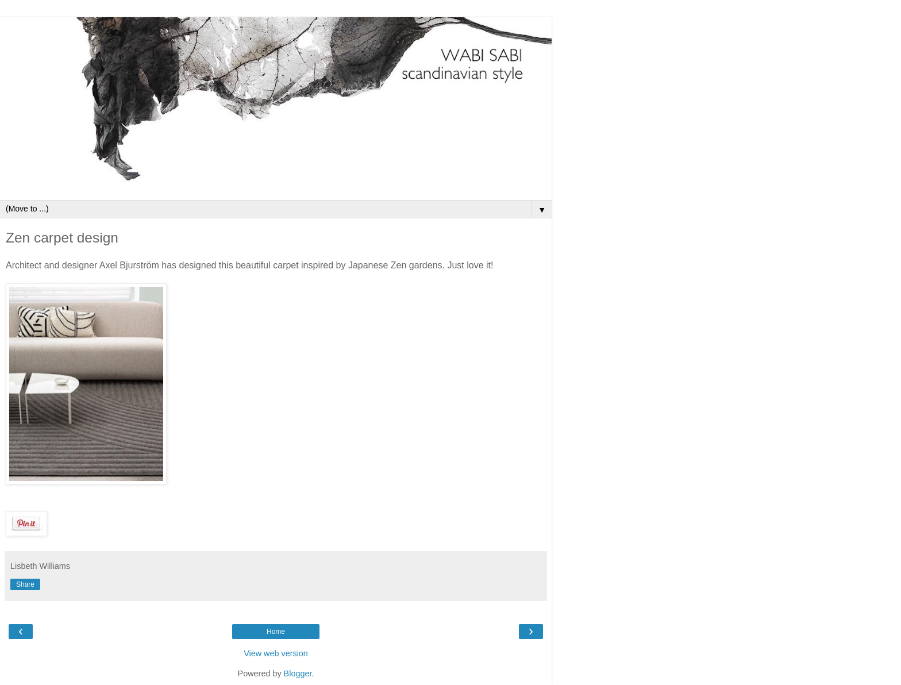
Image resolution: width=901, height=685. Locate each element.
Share (25, 584)
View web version (276, 653)
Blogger (298, 673)
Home (276, 632)
